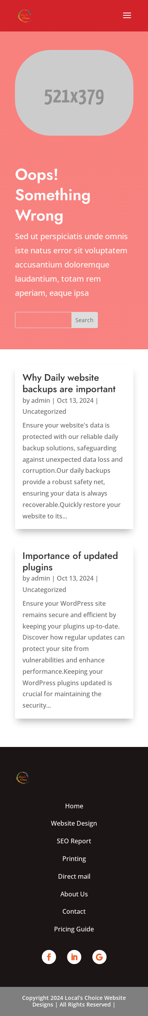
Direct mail (74, 876)
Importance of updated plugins (70, 561)
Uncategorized (44, 411)
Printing (74, 858)
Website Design (74, 823)
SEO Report (74, 841)
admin (40, 400)
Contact (74, 911)
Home (74, 806)
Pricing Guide (74, 929)
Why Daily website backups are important (69, 383)
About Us (74, 894)
